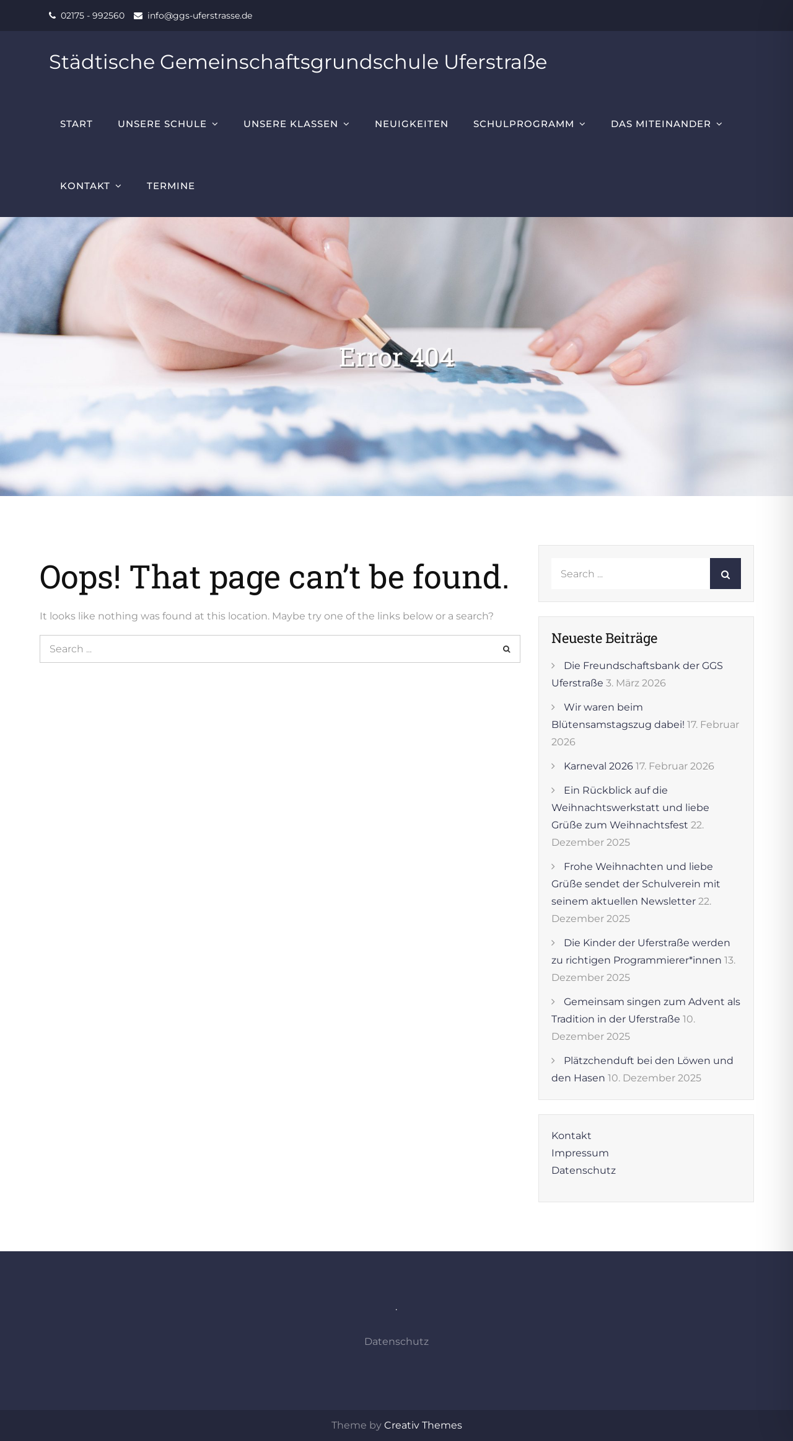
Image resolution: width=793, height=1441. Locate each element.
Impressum (580, 1153)
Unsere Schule (162, 124)
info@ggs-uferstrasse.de (199, 15)
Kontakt (85, 186)
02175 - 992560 (93, 15)
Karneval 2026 (598, 766)
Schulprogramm (523, 124)
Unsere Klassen (290, 124)
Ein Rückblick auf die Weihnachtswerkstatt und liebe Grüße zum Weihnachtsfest (630, 807)
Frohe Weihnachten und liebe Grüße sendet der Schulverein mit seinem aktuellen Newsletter (636, 884)
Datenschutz (583, 1170)
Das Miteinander (661, 124)
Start (76, 124)
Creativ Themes (423, 1425)
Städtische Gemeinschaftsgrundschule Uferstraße (298, 62)
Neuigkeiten (412, 124)
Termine (171, 186)
